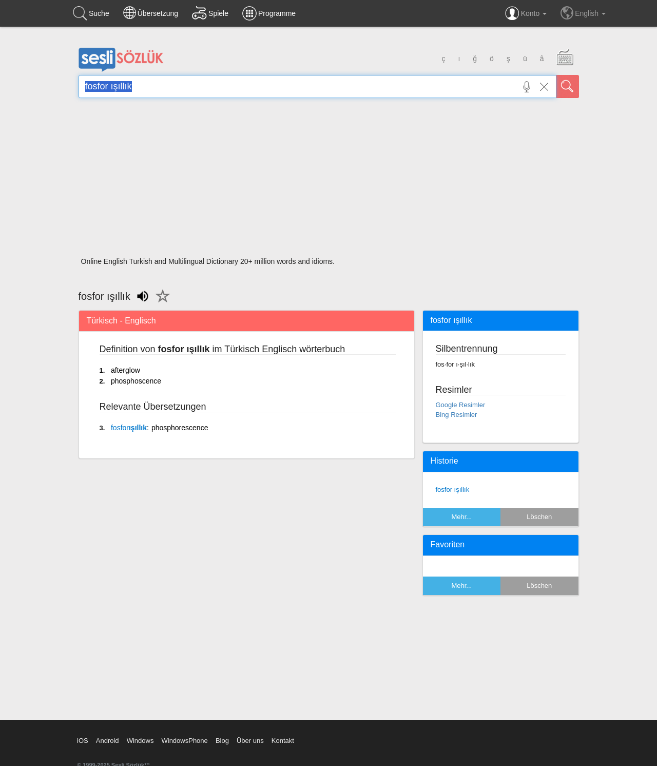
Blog (222, 740)
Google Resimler (461, 405)
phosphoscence (136, 381)
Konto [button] (526, 13)
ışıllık (129, 428)
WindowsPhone (184, 740)
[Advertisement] (329, 181)
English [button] (583, 13)
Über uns (250, 740)
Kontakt (283, 740)
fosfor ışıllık (453, 489)
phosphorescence (179, 428)
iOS (82, 740)
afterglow (125, 370)
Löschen (539, 517)
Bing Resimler (456, 414)
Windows (140, 740)
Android (107, 740)
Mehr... (461, 517)
